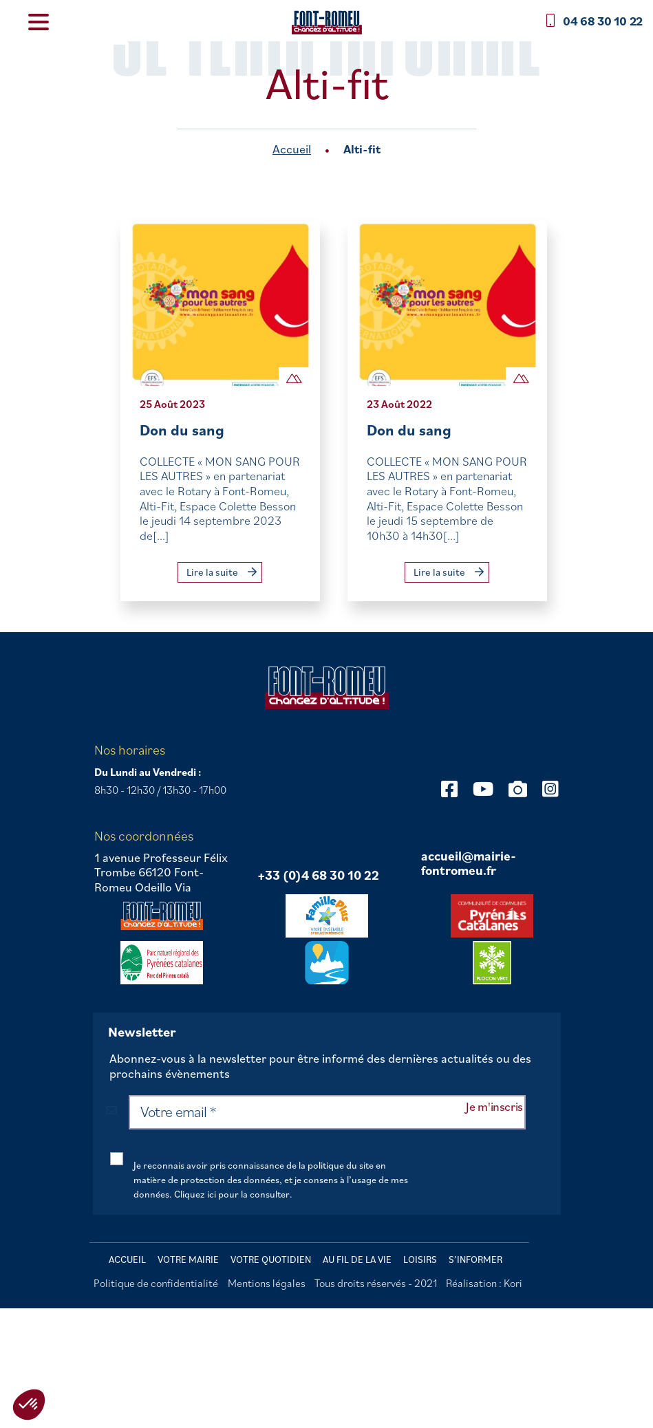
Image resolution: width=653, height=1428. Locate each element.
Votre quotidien (271, 1259)
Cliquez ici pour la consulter (232, 1194)
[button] (28, 1404)
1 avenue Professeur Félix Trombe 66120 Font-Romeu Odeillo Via (161, 872)
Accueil (291, 149)
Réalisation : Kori (484, 1283)
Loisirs (420, 1259)
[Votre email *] (326, 1112)
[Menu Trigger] (38, 21)
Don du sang (182, 429)
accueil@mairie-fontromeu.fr (468, 863)
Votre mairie (188, 1259)
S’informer (475, 1259)
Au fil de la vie (357, 1259)
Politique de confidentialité (156, 1283)
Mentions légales (267, 1283)
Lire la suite (221, 571)
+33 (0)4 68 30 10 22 (318, 875)
